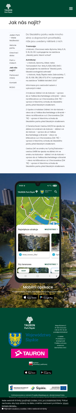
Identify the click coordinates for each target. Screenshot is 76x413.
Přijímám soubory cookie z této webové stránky (25, 408)
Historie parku (12, 46)
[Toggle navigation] (71, 8)
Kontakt (13, 82)
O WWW (60, 337)
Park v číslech (12, 61)
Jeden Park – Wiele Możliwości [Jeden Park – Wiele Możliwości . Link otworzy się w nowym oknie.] (14, 38)
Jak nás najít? (13, 69)
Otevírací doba (13, 54)
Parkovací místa (14, 76)
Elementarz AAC (60, 348)
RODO (12, 87)
